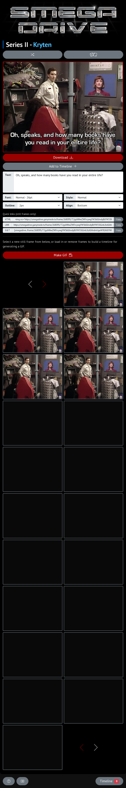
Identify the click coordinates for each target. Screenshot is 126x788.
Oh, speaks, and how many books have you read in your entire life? (68, 182)
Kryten (42, 44)
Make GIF (63, 255)
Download (63, 157)
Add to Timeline (63, 166)
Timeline (109, 781)
